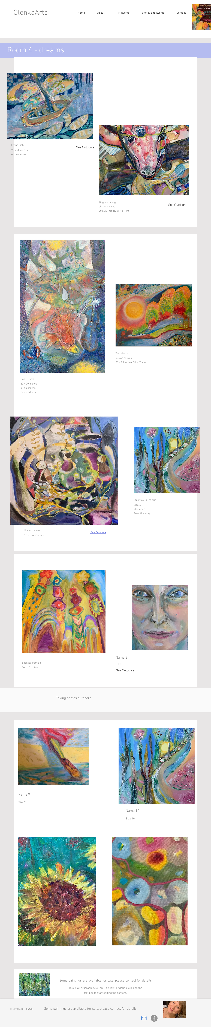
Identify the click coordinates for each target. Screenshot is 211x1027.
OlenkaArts (30, 12)
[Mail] (143, 1018)
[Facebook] (154, 1018)
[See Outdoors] (86, 147)
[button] (152, 13)
